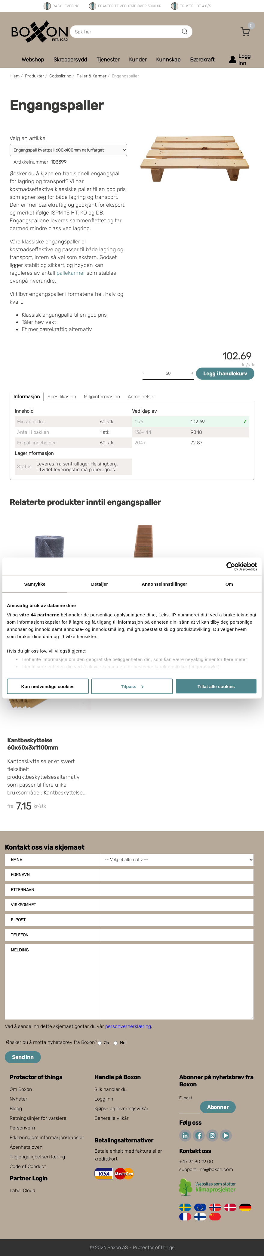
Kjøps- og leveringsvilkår (121, 1108)
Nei (120, 1043)
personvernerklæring (128, 1026)
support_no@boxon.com (206, 1169)
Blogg (16, 1108)
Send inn (23, 1057)
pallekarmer (71, 273)
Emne (16, 859)
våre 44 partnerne (39, 614)
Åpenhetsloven (26, 1147)
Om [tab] (229, 583)
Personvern (22, 1128)
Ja (103, 1043)
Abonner (218, 1107)
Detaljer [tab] (99, 583)
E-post (18, 919)
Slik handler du (110, 1089)
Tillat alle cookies (216, 686)
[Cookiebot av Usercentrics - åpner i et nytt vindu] (230, 566)
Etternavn (22, 889)
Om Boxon (21, 1089)
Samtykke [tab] (34, 583)
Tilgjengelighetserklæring (37, 1157)
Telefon (20, 935)
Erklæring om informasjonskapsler (47, 1137)
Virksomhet (23, 904)
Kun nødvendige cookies (48, 686)
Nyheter (18, 1099)
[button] (245, 31)
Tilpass (132, 686)
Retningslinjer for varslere (38, 1118)
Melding (20, 950)
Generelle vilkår (111, 1118)
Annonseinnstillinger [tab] (164, 583)
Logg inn (103, 1099)
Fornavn (20, 874)
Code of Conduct (28, 1166)
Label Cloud (22, 1190)
